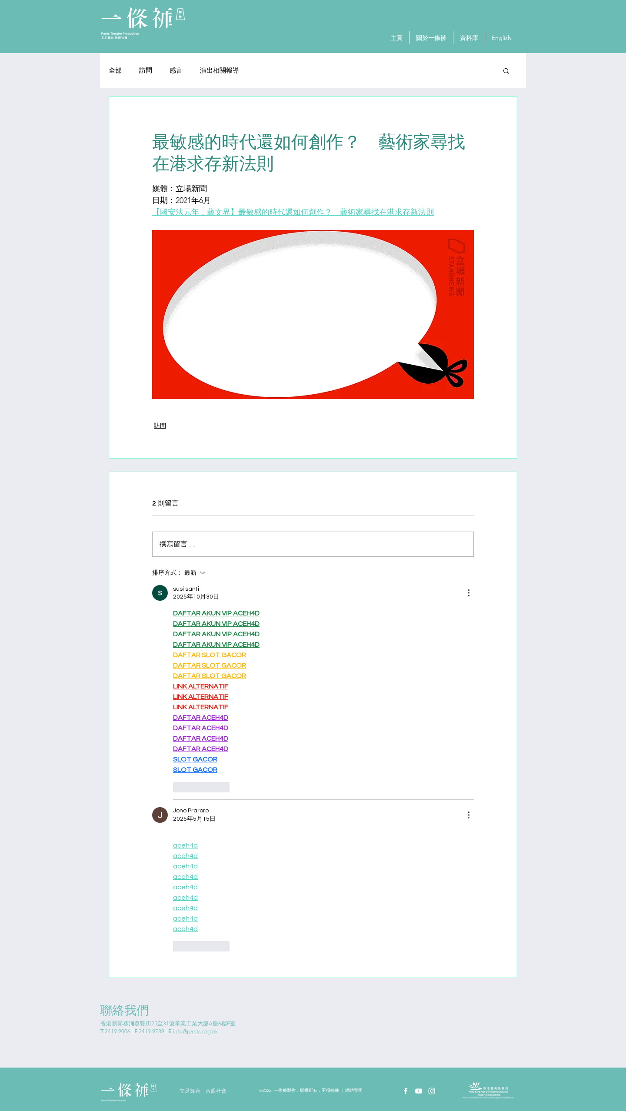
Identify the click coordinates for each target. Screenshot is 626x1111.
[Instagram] (431, 1091)
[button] (506, 70)
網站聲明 (354, 1090)
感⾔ (176, 70)
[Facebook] (405, 1091)
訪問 (145, 70)
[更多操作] (468, 593)
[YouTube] (418, 1091)
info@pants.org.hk (195, 1031)
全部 (115, 70)
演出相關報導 (219, 70)
